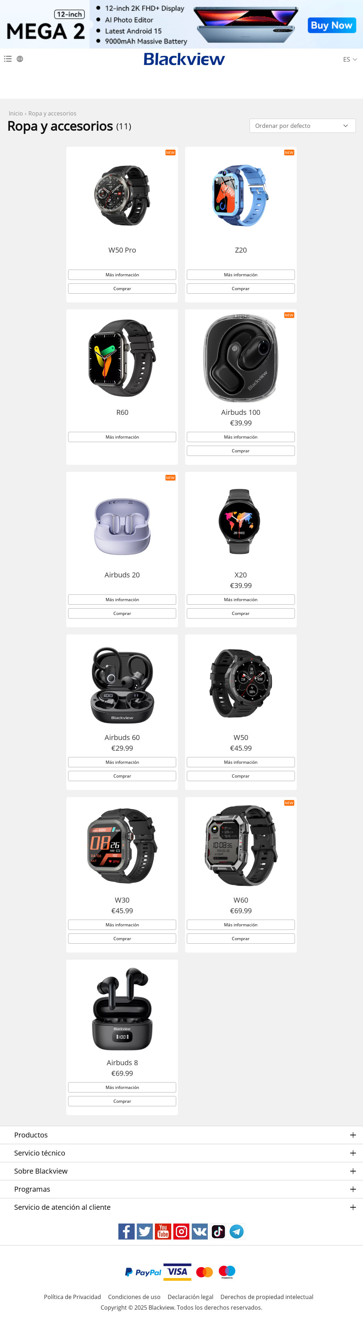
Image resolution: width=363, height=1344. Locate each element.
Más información (122, 285)
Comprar (122, 298)
